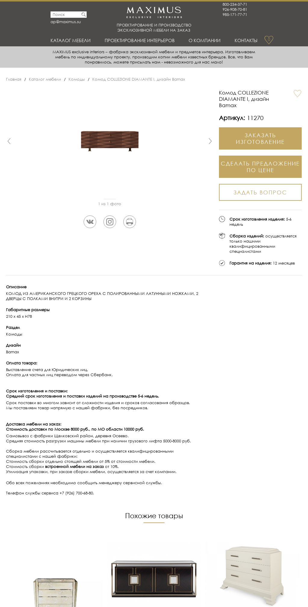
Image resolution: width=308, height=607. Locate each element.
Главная (13, 79)
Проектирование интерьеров (140, 40)
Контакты (246, 40)
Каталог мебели (71, 40)
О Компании (204, 40)
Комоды (77, 79)
